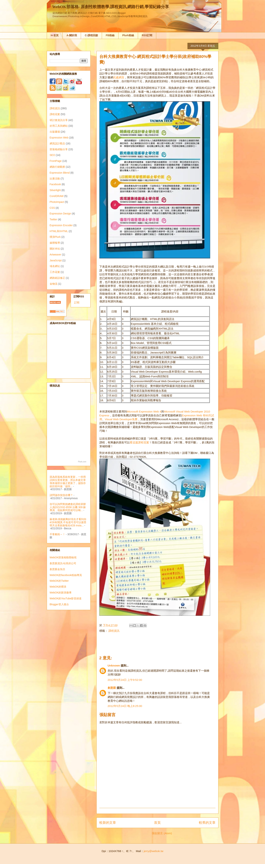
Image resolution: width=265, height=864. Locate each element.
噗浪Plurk (55, 236)
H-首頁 (55, 35)
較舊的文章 (207, 822)
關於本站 (55, 248)
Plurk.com (82, 462)
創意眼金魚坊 (57, 569)
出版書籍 (55, 131)
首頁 (157, 822)
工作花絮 (55, 272)
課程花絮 (55, 114)
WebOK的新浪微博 (61, 592)
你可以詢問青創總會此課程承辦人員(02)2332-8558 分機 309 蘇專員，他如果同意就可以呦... (68, 507)
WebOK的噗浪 (58, 586)
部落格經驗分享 (59, 149)
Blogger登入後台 (59, 604)
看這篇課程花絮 (139, 442)
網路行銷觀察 (57, 166)
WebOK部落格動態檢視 (63, 557)
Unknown (114, 665)
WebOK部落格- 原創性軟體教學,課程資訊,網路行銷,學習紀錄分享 (110, 6)
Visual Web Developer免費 (121, 419)
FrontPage (56, 160)
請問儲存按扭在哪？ (61, 495)
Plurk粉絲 (128, 35)
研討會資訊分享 (59, 120)
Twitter (53, 219)
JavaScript (56, 260)
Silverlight (55, 190)
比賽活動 (55, 178)
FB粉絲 (110, 35)
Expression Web (59, 137)
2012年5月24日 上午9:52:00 (125, 679)
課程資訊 (113, 630)
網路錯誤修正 (57, 277)
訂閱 (76, 302)
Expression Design (60, 213)
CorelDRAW (57, 196)
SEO (52, 155)
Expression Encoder (61, 225)
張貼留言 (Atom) (162, 833)
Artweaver (55, 254)
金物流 (53, 283)
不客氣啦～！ (57, 534)
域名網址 (55, 266)
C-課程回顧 (91, 35)
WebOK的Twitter (59, 580)
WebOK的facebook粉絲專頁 (66, 575)
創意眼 (112, 687)
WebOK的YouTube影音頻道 (66, 598)
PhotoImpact (57, 201)
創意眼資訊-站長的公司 (63, 563)
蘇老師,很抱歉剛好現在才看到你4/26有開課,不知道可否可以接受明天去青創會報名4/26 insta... (68, 522)
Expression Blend (60, 172)
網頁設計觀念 (57, 143)
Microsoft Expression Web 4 (144, 411)
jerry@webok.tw (153, 851)
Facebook (55, 184)
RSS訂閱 (147, 35)
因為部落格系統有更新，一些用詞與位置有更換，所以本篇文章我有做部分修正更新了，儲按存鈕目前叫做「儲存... (68, 481)
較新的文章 (107, 822)
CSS (52, 207)
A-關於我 (71, 35)
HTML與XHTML (59, 231)
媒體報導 (55, 242)
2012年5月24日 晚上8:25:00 (125, 705)
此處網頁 (118, 77)
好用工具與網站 (59, 125)
